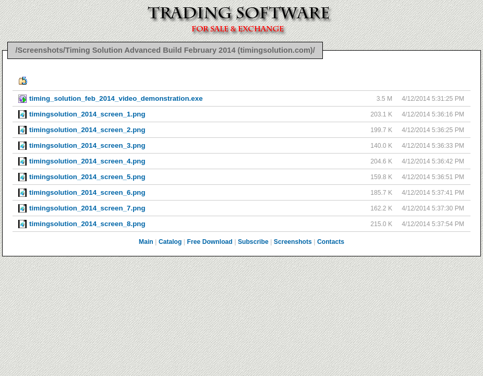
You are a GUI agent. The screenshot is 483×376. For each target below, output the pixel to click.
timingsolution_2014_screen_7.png (87, 208)
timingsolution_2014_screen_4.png (87, 161)
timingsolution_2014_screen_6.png (87, 192)
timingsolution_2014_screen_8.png (87, 224)
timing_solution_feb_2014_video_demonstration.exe (116, 98)
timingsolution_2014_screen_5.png (87, 177)
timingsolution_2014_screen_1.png (87, 114)
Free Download (210, 241)
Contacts (330, 241)
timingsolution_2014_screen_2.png (87, 130)
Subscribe (253, 241)
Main (146, 241)
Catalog (170, 241)
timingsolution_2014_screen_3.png (87, 145)
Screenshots (293, 241)
